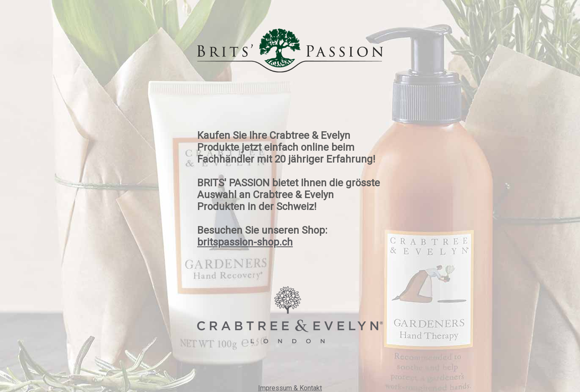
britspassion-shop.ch (245, 242)
